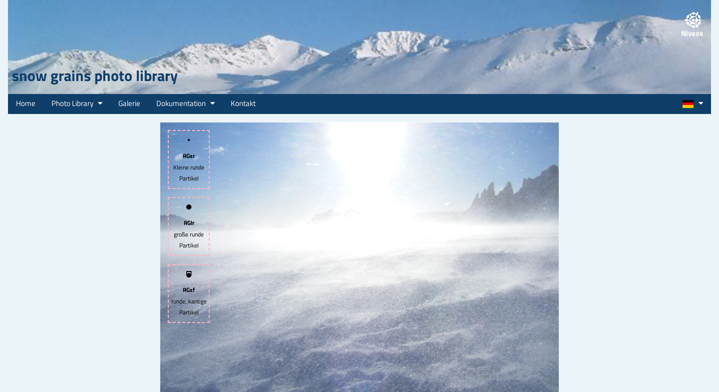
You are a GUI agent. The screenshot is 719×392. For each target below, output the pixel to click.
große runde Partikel (189, 227)
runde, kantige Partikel (189, 293)
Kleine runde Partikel (188, 159)
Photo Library (76, 103)
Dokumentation (185, 103)
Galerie (129, 103)
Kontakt (243, 103)
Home (25, 103)
